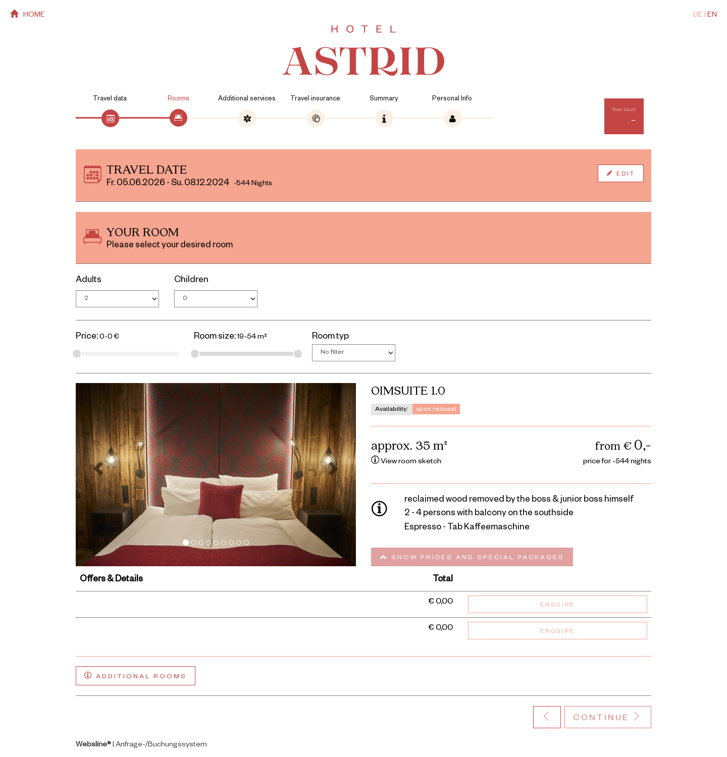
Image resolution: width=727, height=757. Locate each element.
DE (698, 16)
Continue (608, 718)
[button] (97, 474)
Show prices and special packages (472, 557)
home (27, 15)
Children (191, 281)
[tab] (110, 118)
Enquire (557, 606)
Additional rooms (135, 676)
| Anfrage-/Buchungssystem (141, 745)
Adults (88, 281)
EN (712, 16)
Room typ (330, 337)
